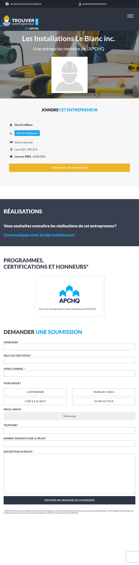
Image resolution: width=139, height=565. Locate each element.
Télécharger (69, 416)
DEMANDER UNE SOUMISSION (69, 167)
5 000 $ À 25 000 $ (35, 401)
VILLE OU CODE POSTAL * (17, 355)
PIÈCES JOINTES (12, 409)
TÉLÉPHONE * (11, 425)
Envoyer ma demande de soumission (69, 500)
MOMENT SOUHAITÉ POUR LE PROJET (25, 438)
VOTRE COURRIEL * (14, 369)
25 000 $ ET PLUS (103, 401)
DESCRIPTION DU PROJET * (19, 451)
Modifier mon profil (94, 4)
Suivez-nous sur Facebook (25, 4)
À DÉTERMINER (35, 392)
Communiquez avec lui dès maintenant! (39, 235)
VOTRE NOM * (11, 342)
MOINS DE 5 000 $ (104, 392)
